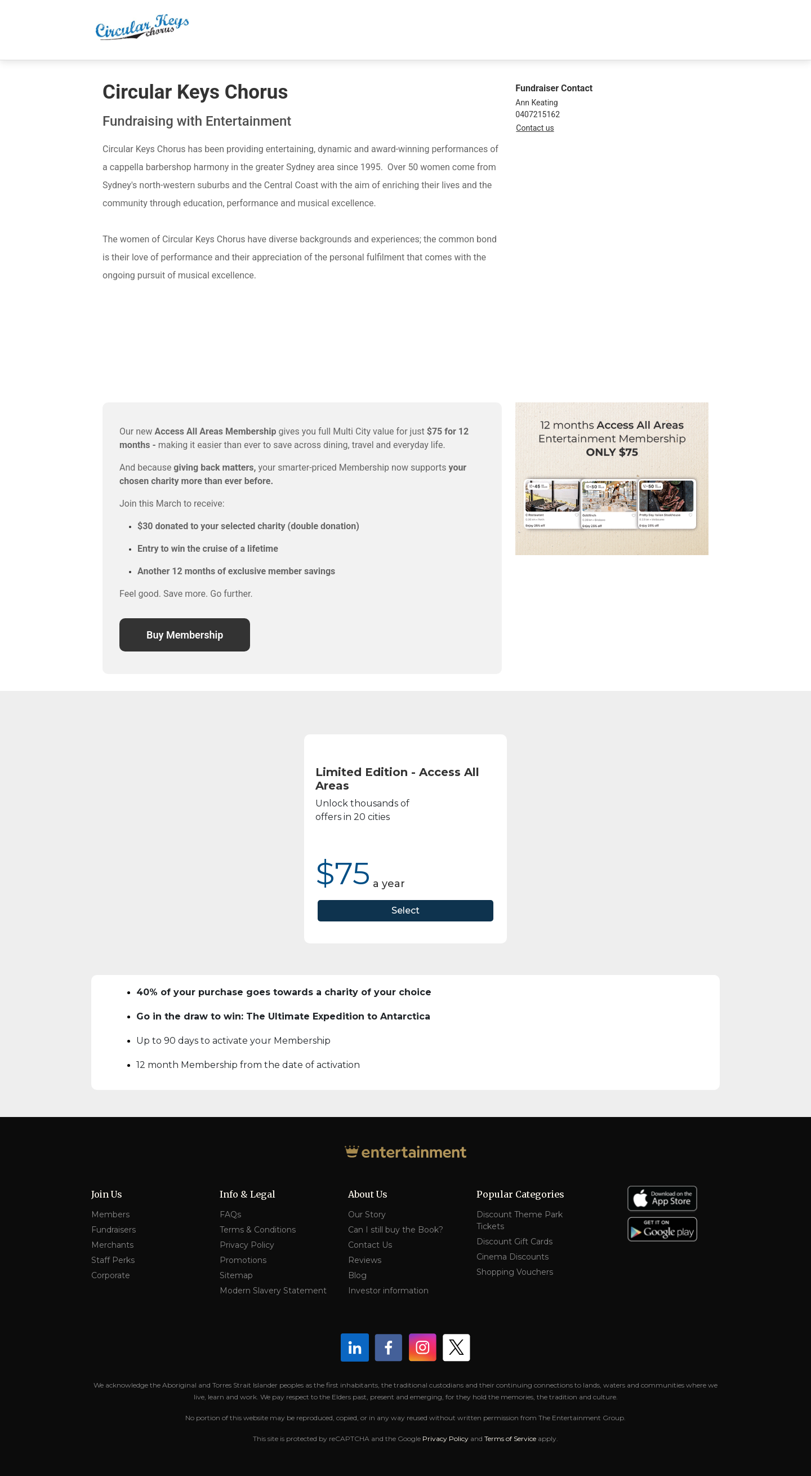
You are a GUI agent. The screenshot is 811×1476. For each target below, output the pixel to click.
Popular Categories (520, 1194)
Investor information (388, 1291)
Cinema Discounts (512, 1257)
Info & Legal (247, 1194)
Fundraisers (113, 1230)
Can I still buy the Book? (395, 1230)
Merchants (112, 1245)
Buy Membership (184, 635)
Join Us (106, 1194)
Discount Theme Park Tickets (519, 1220)
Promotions (243, 1260)
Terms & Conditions (258, 1230)
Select (405, 910)
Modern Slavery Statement (273, 1291)
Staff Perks (113, 1260)
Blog (357, 1275)
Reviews (364, 1260)
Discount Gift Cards (514, 1241)
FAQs (230, 1214)
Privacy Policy (247, 1245)
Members (110, 1214)
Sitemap (236, 1275)
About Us (367, 1194)
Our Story (367, 1214)
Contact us (535, 127)
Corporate (110, 1275)
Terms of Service (510, 1438)
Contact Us (370, 1245)
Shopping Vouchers (514, 1272)
